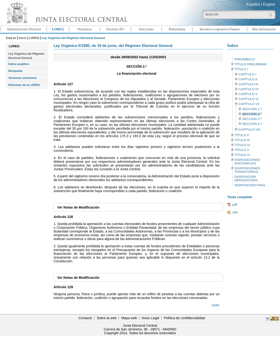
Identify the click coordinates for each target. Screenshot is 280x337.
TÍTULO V (242, 150)
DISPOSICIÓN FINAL (250, 185)
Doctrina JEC (115, 29)
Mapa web (129, 318)
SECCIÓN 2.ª (251, 114)
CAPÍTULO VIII (249, 129)
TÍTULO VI (242, 155)
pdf (234, 204)
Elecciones (146, 29)
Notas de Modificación (78, 207)
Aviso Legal (150, 318)
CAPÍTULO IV (248, 89)
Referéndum (177, 29)
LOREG (58, 29)
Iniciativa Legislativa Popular (220, 29)
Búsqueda (15, 71)
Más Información (264, 29)
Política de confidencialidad (184, 318)
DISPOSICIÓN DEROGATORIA (246, 178)
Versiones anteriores (22, 78)
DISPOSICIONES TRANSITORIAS (247, 170)
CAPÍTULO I (247, 74)
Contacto (85, 318)
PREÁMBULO (245, 59)
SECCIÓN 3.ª (251, 119)
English (269, 4)
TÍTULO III (242, 140)
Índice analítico (18, 64)
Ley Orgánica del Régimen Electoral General (26, 56)
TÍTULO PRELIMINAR (251, 64)
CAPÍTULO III (248, 84)
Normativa (84, 29)
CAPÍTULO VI (248, 99)
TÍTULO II (242, 135)
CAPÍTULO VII (248, 104)
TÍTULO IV (242, 145)
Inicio (22, 38)
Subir (216, 305)
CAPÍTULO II (247, 79)
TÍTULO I (241, 69)
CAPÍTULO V (247, 94)
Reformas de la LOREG (24, 85)
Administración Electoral (24, 29)
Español (253, 4)
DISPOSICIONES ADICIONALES (247, 161)
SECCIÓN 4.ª (251, 124)
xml (235, 212)
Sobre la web (107, 318)
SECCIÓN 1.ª (251, 109)
